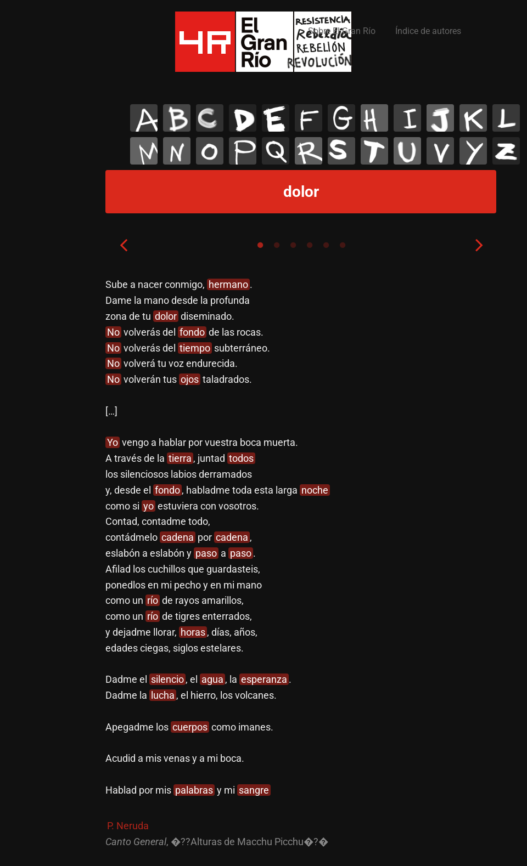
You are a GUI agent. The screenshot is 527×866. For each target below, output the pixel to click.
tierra (180, 458)
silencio (167, 679)
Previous (123, 244)
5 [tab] (326, 245)
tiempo (195, 348)
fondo (192, 332)
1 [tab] (260, 245)
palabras (194, 790)
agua (212, 679)
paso (206, 553)
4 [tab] (309, 245)
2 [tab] (276, 245)
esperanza (264, 679)
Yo (112, 442)
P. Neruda (128, 825)
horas (193, 632)
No (113, 332)
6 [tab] (342, 245)
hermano (228, 284)
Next (479, 244)
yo (148, 506)
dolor (166, 316)
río (152, 600)
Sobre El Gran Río (341, 31)
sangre (254, 790)
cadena (177, 537)
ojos (190, 379)
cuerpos (190, 727)
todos (241, 458)
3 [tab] (293, 245)
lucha (163, 695)
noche (314, 490)
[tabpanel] (301, 563)
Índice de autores (428, 31)
